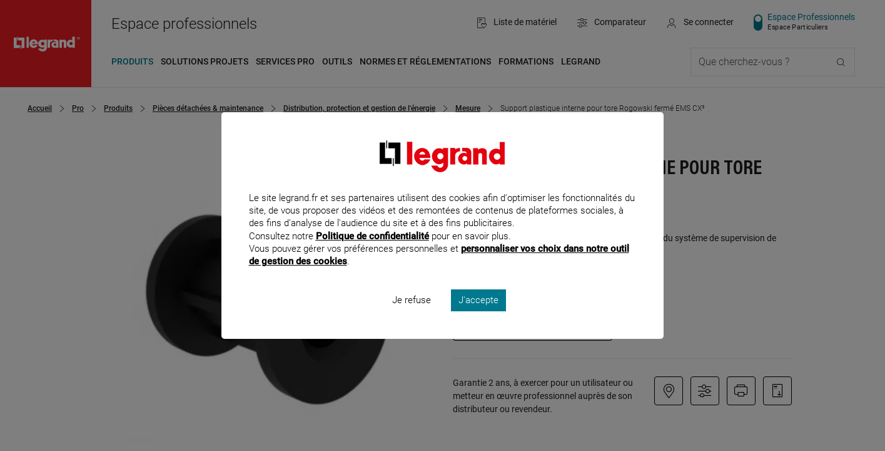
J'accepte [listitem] (478, 317)
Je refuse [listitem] (411, 317)
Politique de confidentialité (372, 252)
